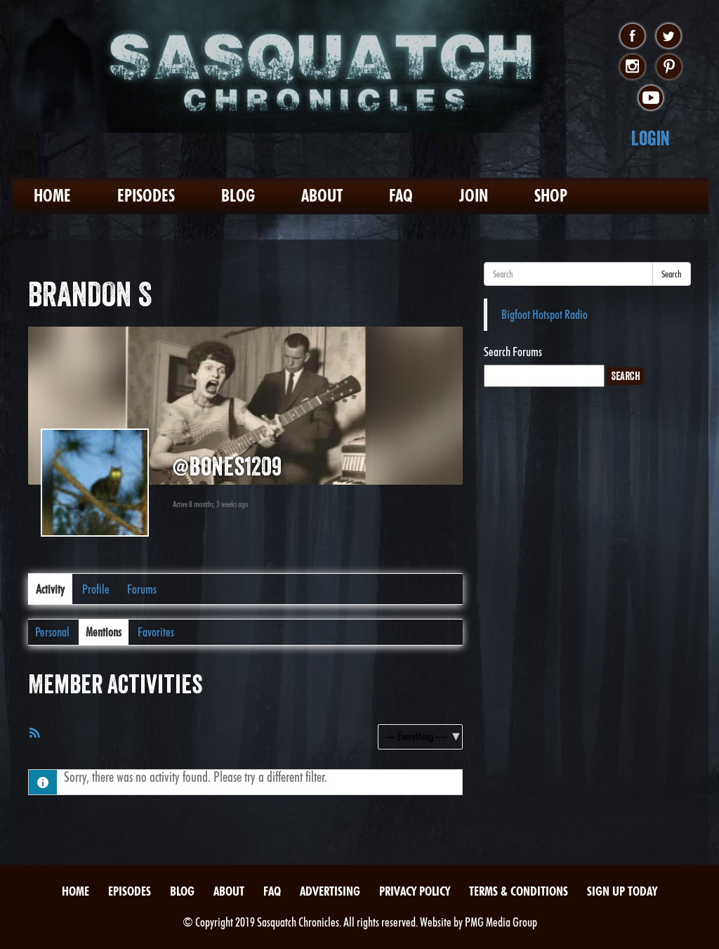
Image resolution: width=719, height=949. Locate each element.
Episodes (146, 195)
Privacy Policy (414, 891)
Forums (142, 589)
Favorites (156, 631)
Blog (238, 195)
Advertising (330, 891)
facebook (632, 36)
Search (671, 274)
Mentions (103, 631)
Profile (96, 589)
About (322, 195)
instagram (632, 67)
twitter (669, 36)
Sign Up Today (622, 891)
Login (650, 138)
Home (52, 195)
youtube (650, 98)
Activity (50, 589)
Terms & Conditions (518, 891)
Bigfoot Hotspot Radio (544, 314)
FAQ (401, 195)
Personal (52, 631)
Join (473, 195)
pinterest (669, 67)
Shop (550, 195)
